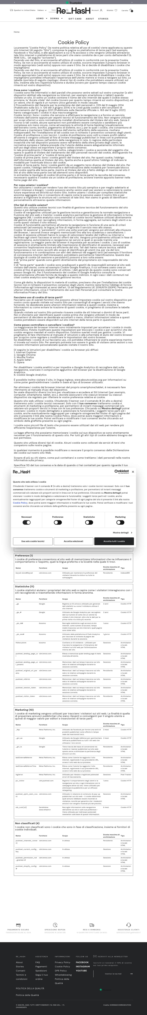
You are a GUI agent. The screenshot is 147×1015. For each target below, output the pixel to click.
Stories (103, 18)
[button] (132, 2)
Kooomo (42, 623)
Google (42, 604)
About (90, 18)
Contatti (20, 970)
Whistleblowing (63, 974)
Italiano (42, 10)
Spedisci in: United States (24, 10)
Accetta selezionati (73, 541)
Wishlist (112, 10)
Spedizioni (41, 970)
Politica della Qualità (30, 988)
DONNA (56, 18)
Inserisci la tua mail (119, 973)
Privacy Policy (62, 962)
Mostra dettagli (121, 532)
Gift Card (75, 18)
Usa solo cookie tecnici (32, 541)
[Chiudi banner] (133, 472)
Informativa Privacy (25, 292)
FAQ (37, 962)
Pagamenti (41, 966)
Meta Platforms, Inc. (47, 730)
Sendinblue (43, 807)
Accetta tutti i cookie (114, 541)
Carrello (127, 10)
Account (97, 10)
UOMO (42, 18)
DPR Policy (61, 970)
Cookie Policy (20, 502)
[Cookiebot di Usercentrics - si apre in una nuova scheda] (116, 472)
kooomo (42, 643)
